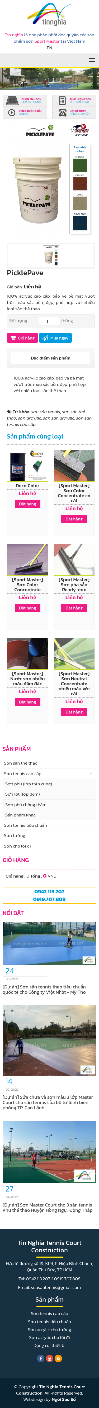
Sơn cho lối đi (17, 846)
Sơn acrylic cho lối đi (49, 1337)
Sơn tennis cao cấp (22, 773)
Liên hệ (32, 287)
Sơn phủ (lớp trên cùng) (28, 783)
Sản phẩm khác (20, 814)
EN (49, 48)
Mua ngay (55, 338)
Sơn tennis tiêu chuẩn (25, 825)
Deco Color (27, 485)
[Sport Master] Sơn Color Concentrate (27, 584)
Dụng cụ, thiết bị (50, 1345)
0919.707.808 (49, 899)
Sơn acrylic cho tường (49, 1329)
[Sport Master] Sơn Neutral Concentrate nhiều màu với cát (74, 683)
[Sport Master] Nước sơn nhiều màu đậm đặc (27, 678)
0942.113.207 (49, 891)
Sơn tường (14, 835)
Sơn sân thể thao (20, 763)
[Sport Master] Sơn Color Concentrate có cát (74, 493)
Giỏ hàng (22, 338)
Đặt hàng (27, 504)
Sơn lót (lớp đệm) (22, 794)
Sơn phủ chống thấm (25, 804)
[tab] (50, 358)
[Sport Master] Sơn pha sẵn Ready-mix (74, 584)
